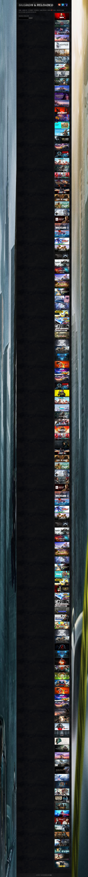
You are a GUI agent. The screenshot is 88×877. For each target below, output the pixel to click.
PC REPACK (36, 10)
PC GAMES (30, 10)
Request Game (60, 10)
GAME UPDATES (43, 10)
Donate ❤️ (49, 10)
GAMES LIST (24, 10)
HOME (20, 10)
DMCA (54, 10)
